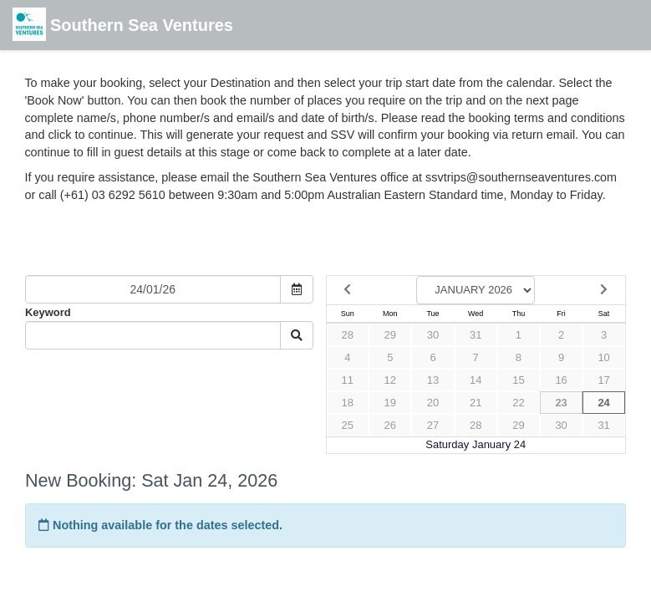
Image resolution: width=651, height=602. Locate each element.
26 (390, 425)
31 (475, 335)
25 (347, 425)
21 (475, 402)
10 (603, 357)
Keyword (48, 312)
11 (347, 380)
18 (347, 402)
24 (603, 402)
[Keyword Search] (153, 335)
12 (390, 380)
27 (433, 425)
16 (561, 380)
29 (390, 335)
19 (390, 402)
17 (603, 380)
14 (475, 380)
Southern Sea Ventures (123, 26)
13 (433, 380)
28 (347, 335)
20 (433, 402)
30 (433, 335)
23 (561, 402)
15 (518, 380)
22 (518, 402)
